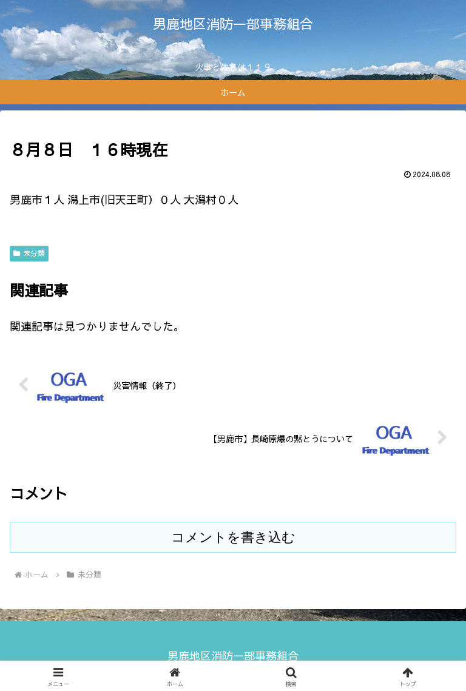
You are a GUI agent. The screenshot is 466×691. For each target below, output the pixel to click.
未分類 (29, 253)
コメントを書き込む (233, 537)
